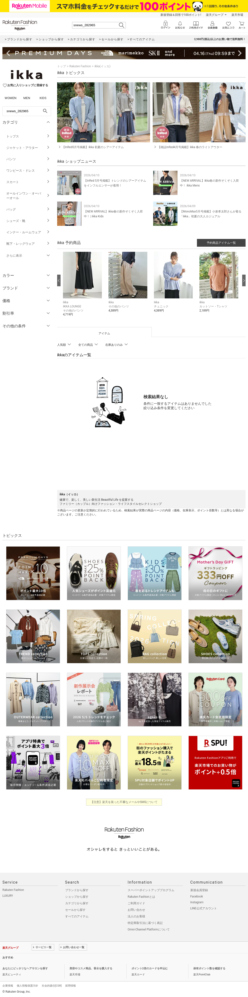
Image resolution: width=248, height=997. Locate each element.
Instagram (197, 902)
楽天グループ (214, 15)
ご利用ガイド (136, 903)
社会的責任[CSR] (52, 985)
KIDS (43, 98)
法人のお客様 (136, 916)
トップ (61, 66)
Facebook (196, 896)
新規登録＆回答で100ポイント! (180, 15)
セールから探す (75, 910)
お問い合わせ (136, 910)
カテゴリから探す (77, 903)
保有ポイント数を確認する (209, 968)
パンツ (28, 159)
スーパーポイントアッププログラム (151, 890)
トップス (28, 136)
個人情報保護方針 (27, 985)
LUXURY (7, 895)
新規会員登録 (199, 890)
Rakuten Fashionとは (141, 896)
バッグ (28, 209)
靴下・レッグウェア (28, 243)
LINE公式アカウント (203, 908)
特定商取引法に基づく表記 (145, 923)
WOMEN (11, 98)
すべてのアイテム (77, 916)
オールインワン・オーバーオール (28, 196)
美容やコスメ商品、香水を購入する (91, 968)
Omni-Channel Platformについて (149, 929)
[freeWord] (26, 111)
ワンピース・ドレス (28, 170)
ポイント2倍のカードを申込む (150, 968)
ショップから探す (77, 896)
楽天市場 (237, 15)
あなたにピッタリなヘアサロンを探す (25, 968)
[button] (83, 288)
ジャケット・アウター (28, 147)
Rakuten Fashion (80, 66)
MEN (26, 98)
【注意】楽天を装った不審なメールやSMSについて (124, 802)
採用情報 (70, 985)
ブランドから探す (77, 890)
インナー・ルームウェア (28, 232)
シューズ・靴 (28, 221)
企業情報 (7, 985)
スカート (28, 182)
